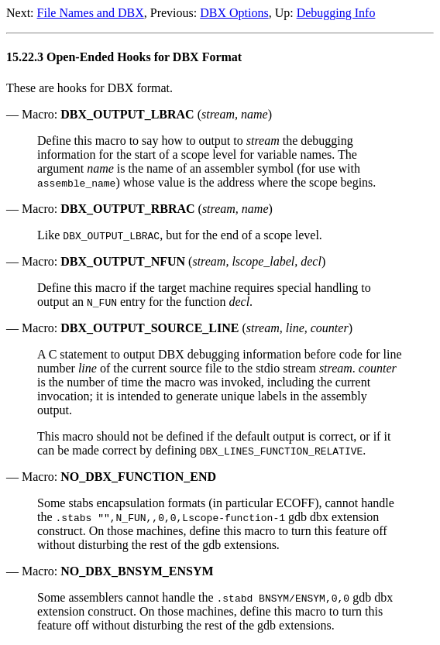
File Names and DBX (90, 12)
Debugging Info (336, 12)
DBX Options (234, 12)
